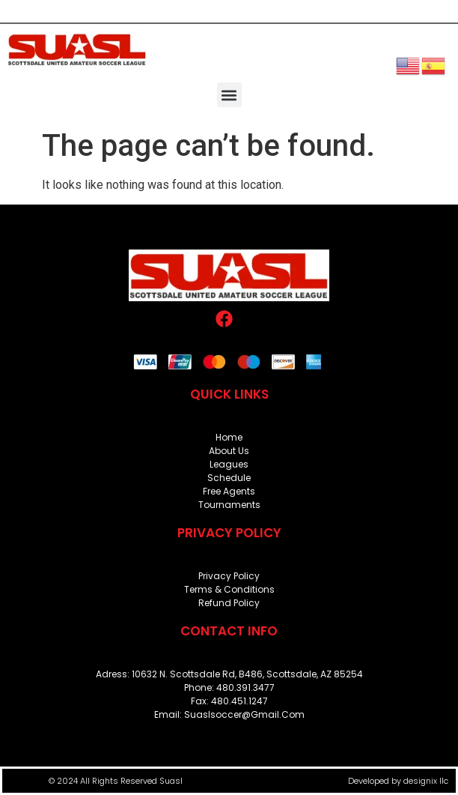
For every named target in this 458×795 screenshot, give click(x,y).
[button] (229, 94)
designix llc (425, 781)
